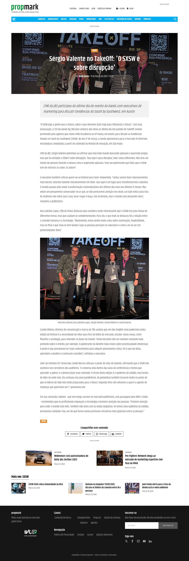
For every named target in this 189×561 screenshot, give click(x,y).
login (130, 8)
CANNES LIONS (84, 8)
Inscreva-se (168, 525)
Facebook (72, 434)
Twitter (86, 434)
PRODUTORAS (91, 19)
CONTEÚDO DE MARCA (124, 19)
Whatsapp (101, 434)
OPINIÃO (138, 19)
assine (120, 8)
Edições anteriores (104, 535)
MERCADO (72, 19)
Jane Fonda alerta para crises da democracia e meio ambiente (156, 485)
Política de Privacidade (64, 535)
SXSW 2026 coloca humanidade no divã (46, 484)
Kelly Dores (82, 76)
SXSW (93, 8)
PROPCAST (147, 19)
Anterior (57, 452)
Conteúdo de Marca (62, 518)
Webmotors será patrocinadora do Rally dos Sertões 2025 (71, 458)
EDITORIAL (73, 8)
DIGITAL (64, 19)
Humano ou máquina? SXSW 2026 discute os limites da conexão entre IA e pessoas (103, 487)
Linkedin (117, 434)
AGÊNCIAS (41, 19)
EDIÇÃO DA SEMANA (104, 8)
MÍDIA (81, 19)
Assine (90, 535)
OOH (100, 19)
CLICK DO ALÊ (109, 19)
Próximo (128, 452)
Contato (80, 535)
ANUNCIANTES (53, 19)
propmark (89, 555)
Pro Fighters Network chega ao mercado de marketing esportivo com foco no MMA (144, 460)
